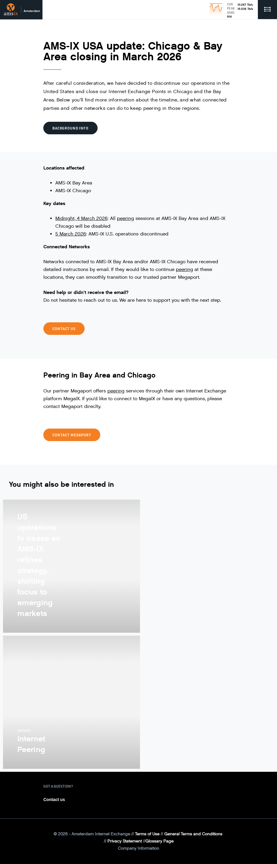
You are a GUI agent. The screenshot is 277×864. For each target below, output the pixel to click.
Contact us (54, 799)
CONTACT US (64, 328)
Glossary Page (159, 841)
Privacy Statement (124, 841)
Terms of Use (147, 834)
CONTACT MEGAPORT (71, 434)
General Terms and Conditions (193, 834)
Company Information (138, 848)
